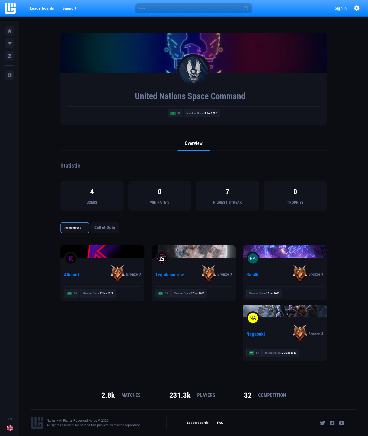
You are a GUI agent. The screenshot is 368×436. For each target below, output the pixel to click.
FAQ (220, 422)
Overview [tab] (193, 143)
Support (69, 8)
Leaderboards (42, 8)
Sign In (341, 8)
